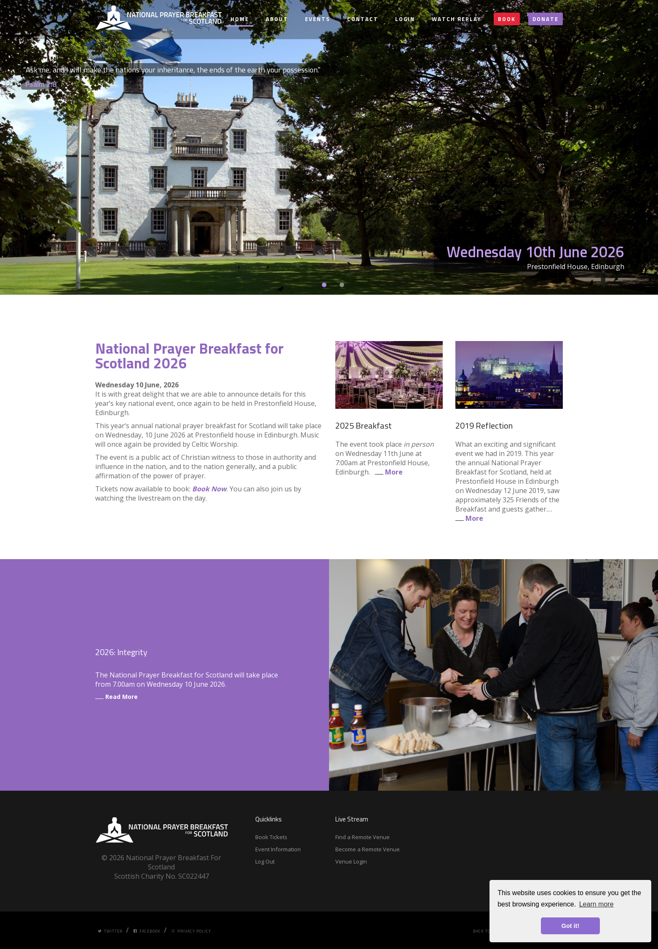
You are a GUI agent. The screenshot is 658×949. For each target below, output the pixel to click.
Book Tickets (271, 837)
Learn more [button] (596, 904)
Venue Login (351, 861)
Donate (545, 19)
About (277, 19)
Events (317, 19)
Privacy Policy (191, 931)
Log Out (265, 861)
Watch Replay (456, 19)
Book (507, 19)
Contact (362, 19)
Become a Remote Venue (367, 849)
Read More (116, 697)
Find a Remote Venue (362, 837)
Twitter (110, 931)
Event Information (278, 849)
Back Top (483, 931)
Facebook (146, 931)
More (387, 472)
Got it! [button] (570, 925)
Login (405, 19)
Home (239, 19)
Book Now (209, 488)
